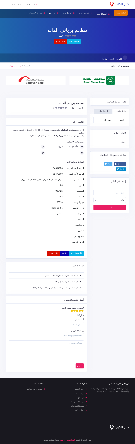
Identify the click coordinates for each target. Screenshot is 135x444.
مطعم (122, 142)
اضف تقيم (74, 41)
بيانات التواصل (103, 111)
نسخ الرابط (76, 253)
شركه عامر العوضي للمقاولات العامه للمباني (61, 275)
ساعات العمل (120, 111)
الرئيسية (27, 66)
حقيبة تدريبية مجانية (36, 389)
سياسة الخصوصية (79, 402)
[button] (120, 164)
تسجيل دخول (85, 13)
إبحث (110, 207)
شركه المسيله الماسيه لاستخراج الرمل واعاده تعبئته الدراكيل (55, 288)
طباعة (64, 253)
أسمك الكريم (79, 320)
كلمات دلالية (81, 410)
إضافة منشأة (121, 13)
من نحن (53, 13)
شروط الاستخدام (37, 13)
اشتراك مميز (80, 389)
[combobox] (109, 200)
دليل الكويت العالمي (68, 440)
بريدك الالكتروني (77, 331)
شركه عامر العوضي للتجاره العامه (65, 282)
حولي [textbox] (122, 200)
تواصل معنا (68, 13)
